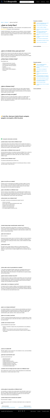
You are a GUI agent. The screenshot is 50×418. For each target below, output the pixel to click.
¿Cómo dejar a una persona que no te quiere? (42, 34)
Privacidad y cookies (45, 411)
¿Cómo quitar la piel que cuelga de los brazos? (42, 29)
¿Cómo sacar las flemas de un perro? (25, 407)
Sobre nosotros (33, 411)
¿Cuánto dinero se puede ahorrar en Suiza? (42, 74)
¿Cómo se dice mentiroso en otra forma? (8, 407)
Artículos (37, 1)
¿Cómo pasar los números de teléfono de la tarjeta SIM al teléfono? (42, 80)
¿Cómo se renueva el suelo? (40, 82)
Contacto (38, 411)
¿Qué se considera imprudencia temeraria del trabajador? (41, 65)
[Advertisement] (25, 12)
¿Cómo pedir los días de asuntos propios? (41, 71)
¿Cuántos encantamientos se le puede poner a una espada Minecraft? (42, 23)
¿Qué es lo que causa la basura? (41, 42)
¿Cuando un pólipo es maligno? (41, 27)
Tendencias (43, 1)
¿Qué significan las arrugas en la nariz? (42, 40)
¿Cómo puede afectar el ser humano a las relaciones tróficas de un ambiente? (42, 76)
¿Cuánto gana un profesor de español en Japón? (42, 36)
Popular (47, 1)
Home (2, 22)
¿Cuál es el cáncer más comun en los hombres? (42, 67)
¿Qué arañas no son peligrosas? (41, 69)
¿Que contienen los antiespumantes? (42, 38)
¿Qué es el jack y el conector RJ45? (42, 25)
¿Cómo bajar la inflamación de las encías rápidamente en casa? (41, 32)
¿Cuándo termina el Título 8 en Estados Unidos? (42, 84)
